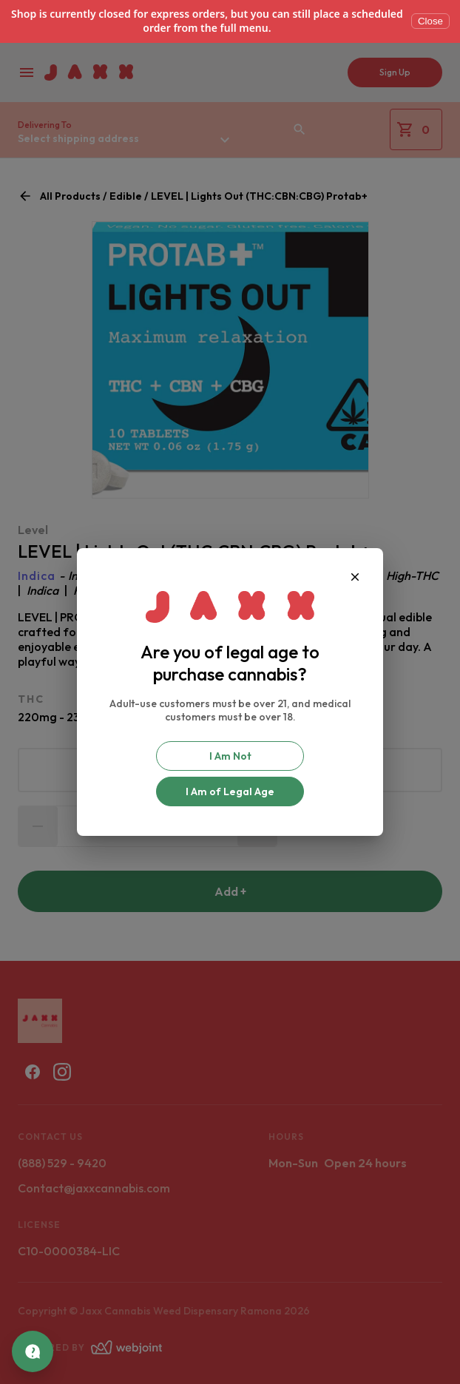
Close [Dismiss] (430, 21)
